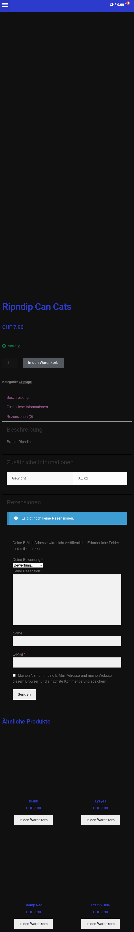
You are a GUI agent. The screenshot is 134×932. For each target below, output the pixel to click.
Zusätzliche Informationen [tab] (27, 407)
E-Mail (19, 654)
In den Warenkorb (43, 363)
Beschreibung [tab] (18, 397)
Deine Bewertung (28, 560)
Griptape (25, 382)
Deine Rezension (28, 571)
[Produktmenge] (10, 363)
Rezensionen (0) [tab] (20, 417)
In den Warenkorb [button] (33, 820)
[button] (5, 5)
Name (19, 633)
